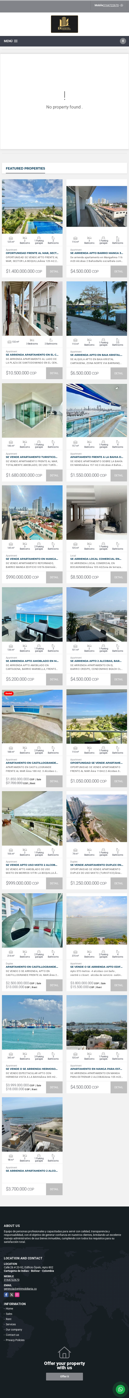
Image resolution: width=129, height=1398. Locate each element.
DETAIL (54, 271)
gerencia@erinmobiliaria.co (20, 1288)
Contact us (12, 1334)
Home (9, 1308)
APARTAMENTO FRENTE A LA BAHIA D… (96, 457)
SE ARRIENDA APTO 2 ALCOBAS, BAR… (95, 661)
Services (11, 1324)
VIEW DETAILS (32, 206)
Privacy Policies (15, 1340)
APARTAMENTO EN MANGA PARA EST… (96, 1068)
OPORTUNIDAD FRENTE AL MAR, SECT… (32, 253)
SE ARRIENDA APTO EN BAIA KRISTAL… (96, 354)
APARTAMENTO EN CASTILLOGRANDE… (32, 762)
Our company (14, 1329)
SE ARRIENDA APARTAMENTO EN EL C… (32, 354)
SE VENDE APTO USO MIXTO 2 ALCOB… (31, 864)
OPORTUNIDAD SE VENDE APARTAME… (96, 762)
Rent (8, 1319)
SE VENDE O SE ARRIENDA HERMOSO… (32, 1068)
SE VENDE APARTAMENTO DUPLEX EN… (96, 864)
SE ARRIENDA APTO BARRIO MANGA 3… (96, 253)
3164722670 (111, 5)
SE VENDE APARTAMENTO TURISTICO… (31, 457)
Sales (9, 1313)
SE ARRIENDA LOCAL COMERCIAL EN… (95, 558)
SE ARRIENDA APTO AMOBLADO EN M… (32, 661)
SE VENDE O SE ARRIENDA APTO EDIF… (96, 966)
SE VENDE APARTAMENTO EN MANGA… (32, 558)
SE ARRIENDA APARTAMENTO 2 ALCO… (32, 1170)
